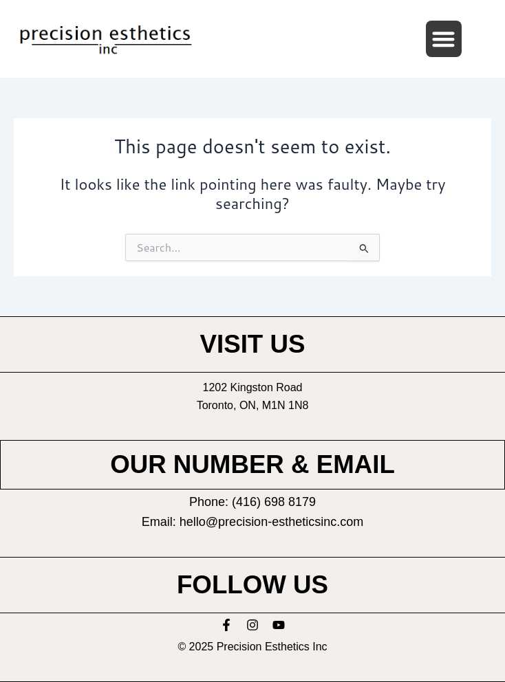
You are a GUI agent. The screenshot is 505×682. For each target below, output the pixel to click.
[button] (444, 39)
